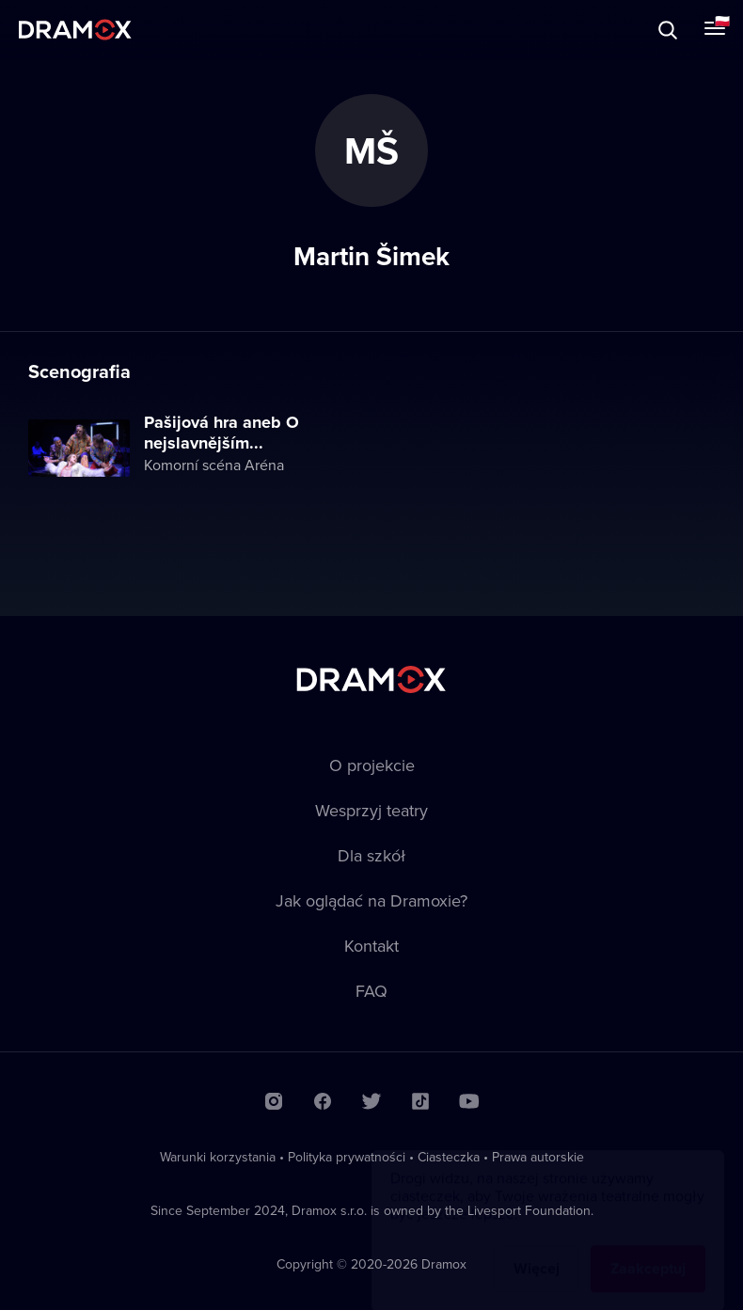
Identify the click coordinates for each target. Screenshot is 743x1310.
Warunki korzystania (218, 1156)
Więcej (537, 1250)
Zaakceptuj (648, 1250)
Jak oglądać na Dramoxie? (371, 900)
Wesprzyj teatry (371, 810)
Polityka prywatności (346, 1156)
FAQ (371, 990)
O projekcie (372, 765)
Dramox (75, 29)
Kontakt (371, 945)
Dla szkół (371, 855)
